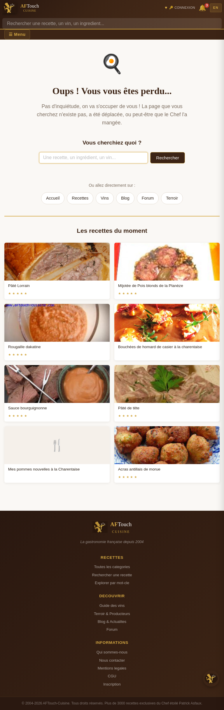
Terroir (172, 198)
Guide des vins (112, 605)
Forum (148, 198)
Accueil (53, 198)
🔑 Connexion (182, 7)
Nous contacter (112, 660)
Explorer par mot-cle (112, 583)
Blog (125, 198)
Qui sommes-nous (112, 652)
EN (215, 7)
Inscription (112, 684)
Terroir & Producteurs (112, 614)
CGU (112, 676)
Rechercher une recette (112, 575)
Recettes (80, 198)
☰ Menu (17, 34)
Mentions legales (112, 668)
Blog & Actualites (112, 621)
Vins (105, 198)
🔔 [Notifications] (203, 7)
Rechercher (167, 157)
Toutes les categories (112, 567)
